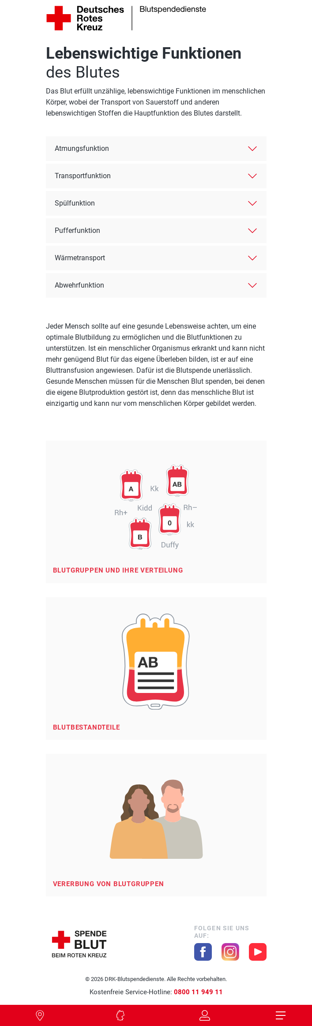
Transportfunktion (83, 176)
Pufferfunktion (77, 230)
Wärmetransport (80, 258)
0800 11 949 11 (198, 992)
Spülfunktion (75, 203)
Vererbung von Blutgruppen (108, 884)
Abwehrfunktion (79, 285)
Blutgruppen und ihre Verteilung (118, 570)
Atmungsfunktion (82, 148)
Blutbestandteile (86, 727)
